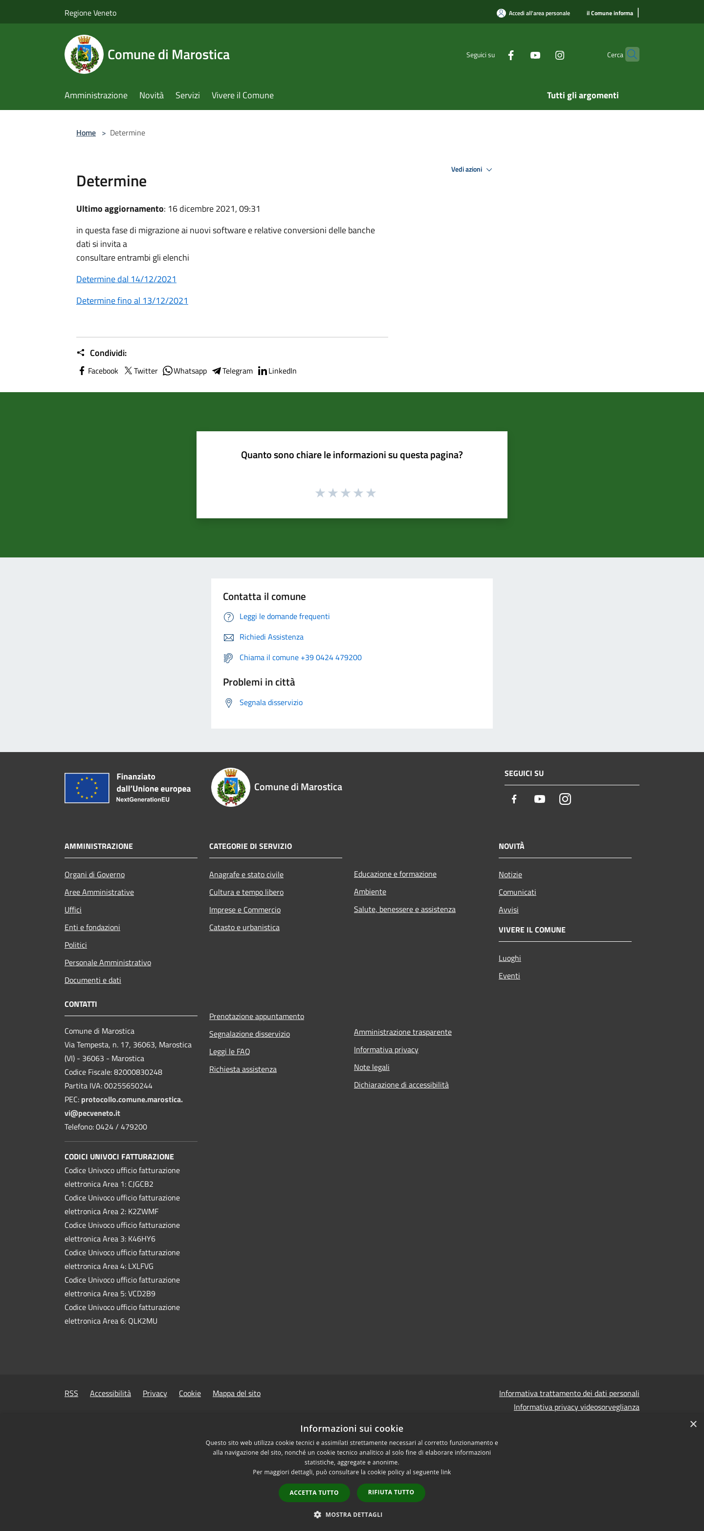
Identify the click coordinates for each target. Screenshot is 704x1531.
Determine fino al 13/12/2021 (132, 300)
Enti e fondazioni (92, 927)
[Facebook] (492, 54)
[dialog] (352, 1472)
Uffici (73, 909)
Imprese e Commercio (245, 909)
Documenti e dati (93, 980)
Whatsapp (184, 371)
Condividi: (101, 353)
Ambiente (370, 891)
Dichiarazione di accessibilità (401, 1084)
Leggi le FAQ (229, 1051)
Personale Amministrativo (108, 962)
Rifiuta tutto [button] (391, 1492)
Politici (76, 945)
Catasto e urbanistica (244, 927)
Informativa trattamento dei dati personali (569, 1393)
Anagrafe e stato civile (246, 874)
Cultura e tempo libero (246, 892)
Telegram (232, 371)
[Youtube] (516, 54)
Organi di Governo (95, 874)
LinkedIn (277, 371)
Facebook (97, 371)
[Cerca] (627, 54)
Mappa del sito (237, 1393)
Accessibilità (110, 1393)
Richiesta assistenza (243, 1069)
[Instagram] (540, 54)
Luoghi (510, 958)
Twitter (140, 371)
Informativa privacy (386, 1049)
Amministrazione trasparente (403, 1032)
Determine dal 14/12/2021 (126, 279)
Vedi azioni (473, 170)
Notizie (510, 874)
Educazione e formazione (395, 874)
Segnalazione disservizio (249, 1034)
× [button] (693, 1424)
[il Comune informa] (610, 13)
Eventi (509, 975)
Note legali (372, 1067)
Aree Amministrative (99, 892)
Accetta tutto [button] (314, 1492)
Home (86, 132)
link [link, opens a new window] (446, 1472)
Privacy (155, 1393)
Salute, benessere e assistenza (405, 909)
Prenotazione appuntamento (256, 1016)
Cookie (190, 1393)
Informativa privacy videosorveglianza (576, 1407)
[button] (352, 1514)
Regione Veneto (90, 13)
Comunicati (517, 892)
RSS (71, 1393)
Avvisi (509, 909)
